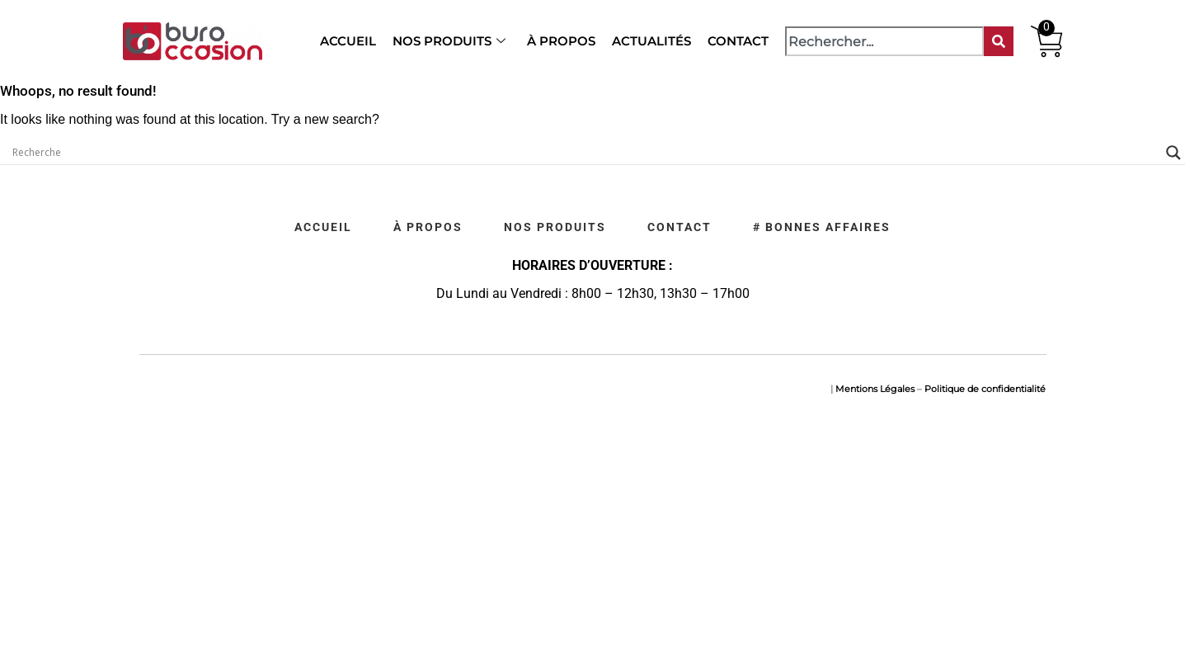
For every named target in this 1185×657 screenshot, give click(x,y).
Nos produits (449, 41)
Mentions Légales (875, 389)
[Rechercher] (998, 41)
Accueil (348, 41)
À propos (561, 41)
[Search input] (585, 152)
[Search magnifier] (1173, 152)
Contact (738, 41)
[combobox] (884, 41)
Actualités (651, 41)
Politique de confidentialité (985, 389)
